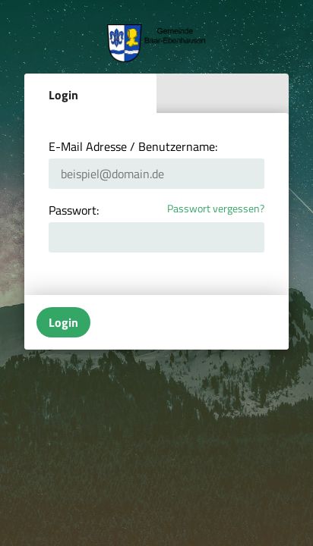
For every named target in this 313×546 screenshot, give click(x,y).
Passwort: (74, 210)
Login (63, 95)
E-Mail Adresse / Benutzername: (133, 146)
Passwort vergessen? (215, 209)
